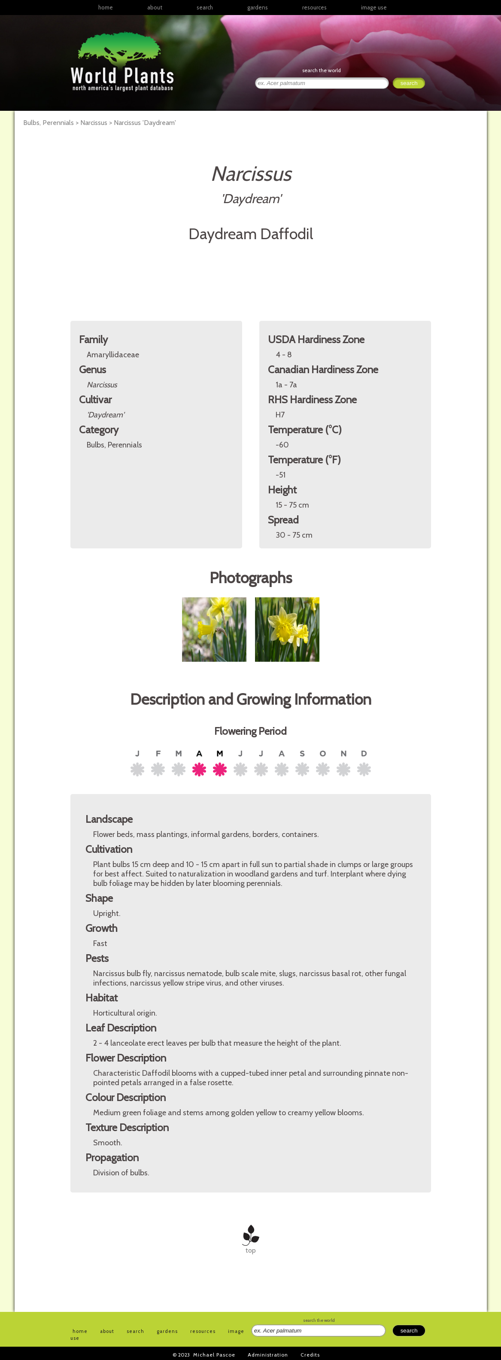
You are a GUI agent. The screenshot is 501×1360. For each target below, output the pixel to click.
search (205, 7)
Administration (268, 1354)
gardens (257, 7)
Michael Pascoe (214, 1354)
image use (374, 7)
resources (203, 1331)
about (154, 7)
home (105, 7)
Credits (310, 1354)
